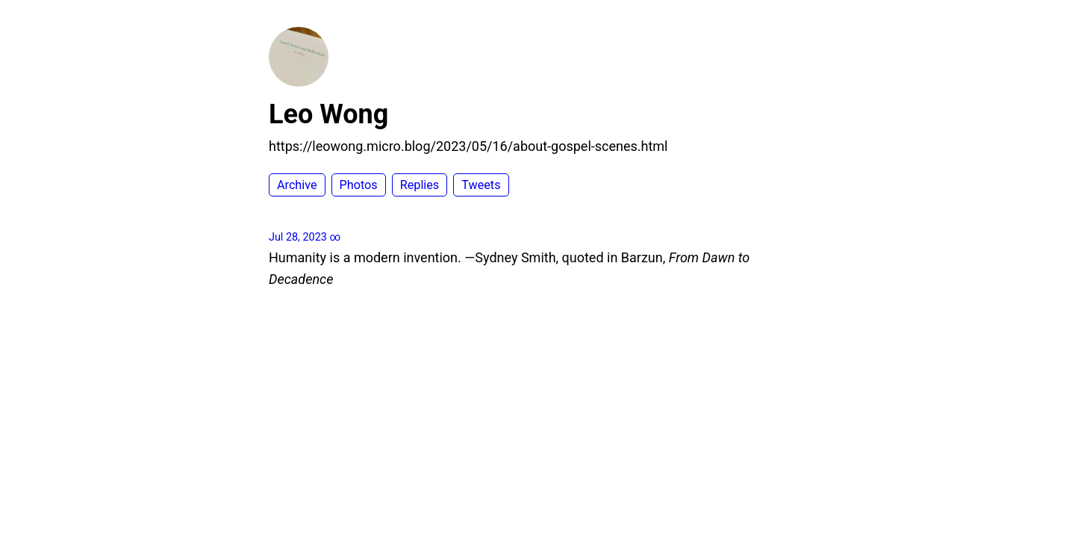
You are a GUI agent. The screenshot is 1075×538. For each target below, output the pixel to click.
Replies (419, 185)
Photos (359, 185)
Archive (297, 185)
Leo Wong (328, 114)
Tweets (480, 185)
